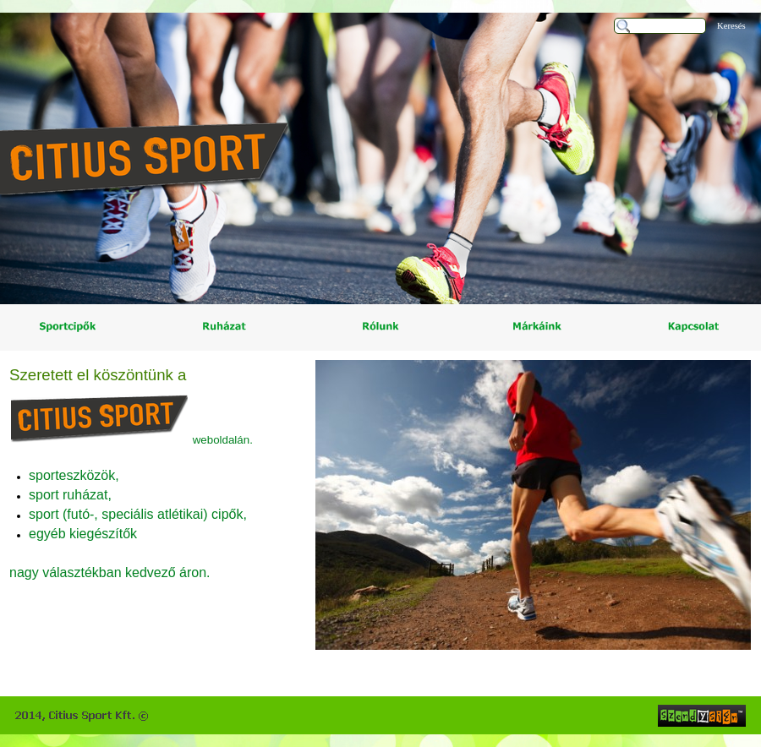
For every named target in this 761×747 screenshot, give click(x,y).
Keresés (731, 25)
